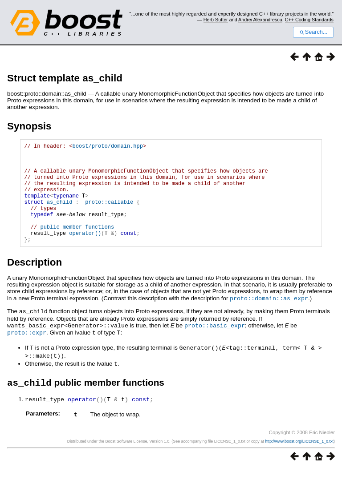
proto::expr (26, 352)
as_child (60, 215)
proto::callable (109, 215)
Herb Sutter (216, 19)
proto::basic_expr (214, 346)
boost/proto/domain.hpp (107, 147)
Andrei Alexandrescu (260, 19)
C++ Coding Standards (309, 19)
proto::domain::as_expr (269, 319)
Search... (313, 32)
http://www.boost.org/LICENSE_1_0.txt (299, 460)
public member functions (77, 245)
